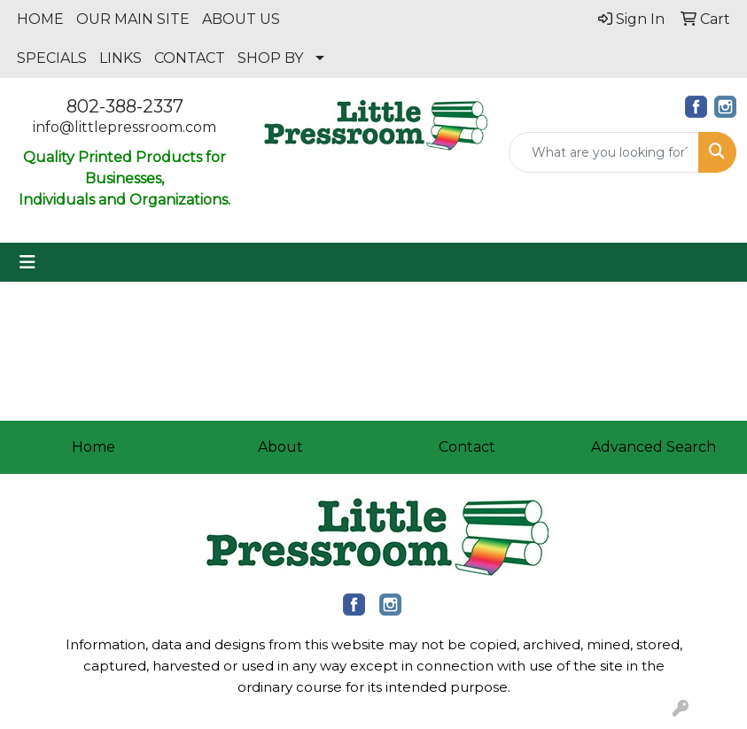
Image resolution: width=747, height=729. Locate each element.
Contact (467, 446)
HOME (40, 19)
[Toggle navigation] (27, 262)
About (280, 446)
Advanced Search (653, 446)
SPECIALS (52, 58)
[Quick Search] (604, 152)
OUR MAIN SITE (133, 19)
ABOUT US (241, 19)
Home (93, 446)
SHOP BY (270, 58)
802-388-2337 (124, 106)
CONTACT (189, 58)
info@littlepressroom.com (124, 127)
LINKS (120, 58)
